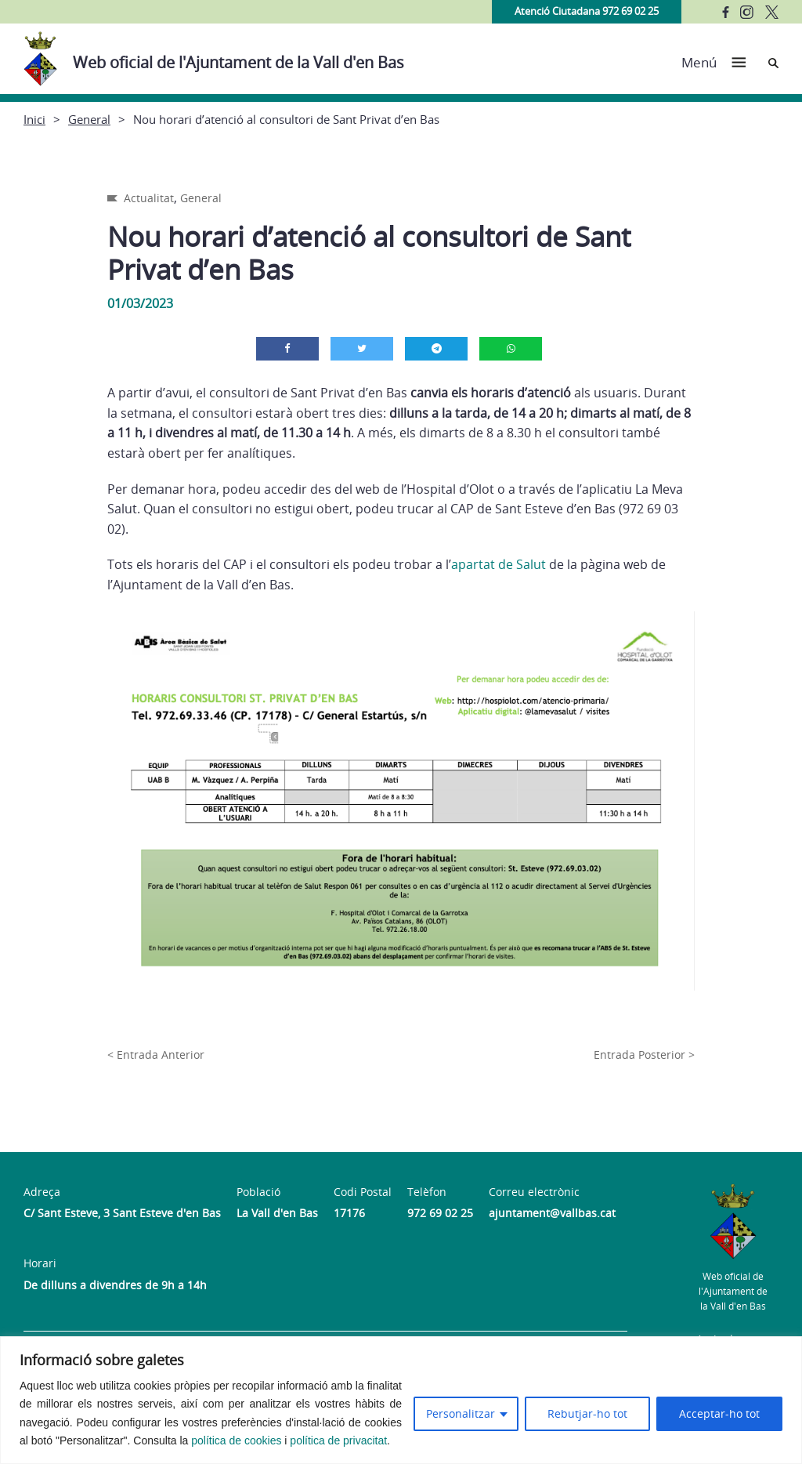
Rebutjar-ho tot (587, 1413)
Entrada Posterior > (644, 1054)
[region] (401, 1400)
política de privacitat (338, 1440)
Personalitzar (460, 1413)
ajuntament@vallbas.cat (552, 1212)
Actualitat (149, 197)
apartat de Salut (498, 564)
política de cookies (236, 1440)
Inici (34, 119)
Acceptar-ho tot (719, 1413)
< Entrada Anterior (155, 1054)
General (89, 119)
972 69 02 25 (440, 1212)
